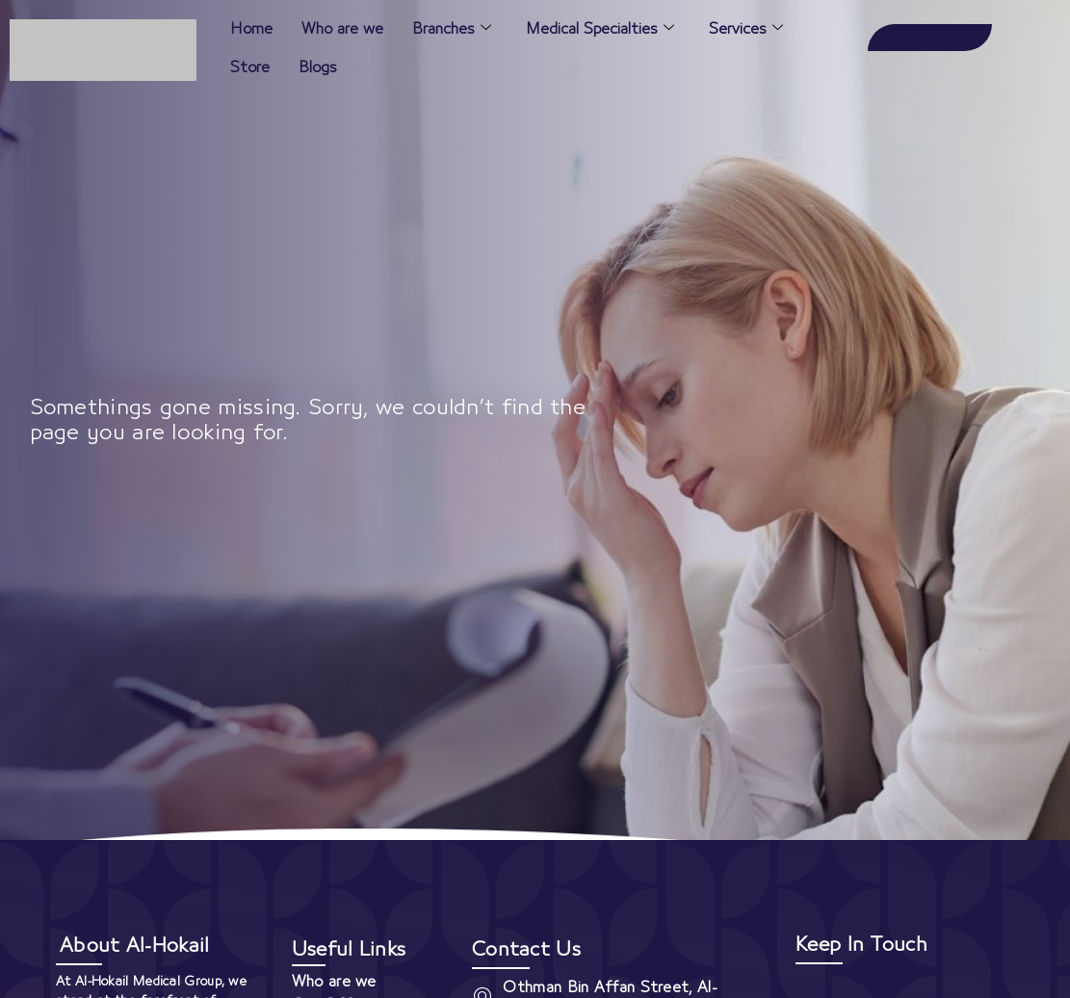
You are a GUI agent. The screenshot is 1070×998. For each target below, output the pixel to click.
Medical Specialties (600, 29)
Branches (451, 29)
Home (251, 29)
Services (746, 29)
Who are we (342, 29)
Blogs (318, 67)
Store (250, 67)
